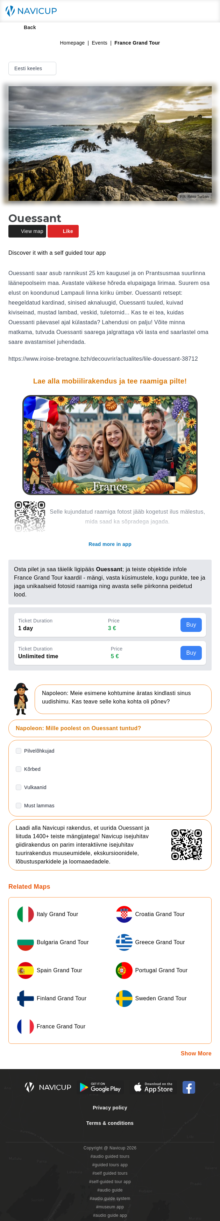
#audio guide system (110, 1198)
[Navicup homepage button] (34, 11)
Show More (196, 1053)
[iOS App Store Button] (153, 1087)
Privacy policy (110, 1107)
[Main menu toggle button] (207, 11)
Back (25, 27)
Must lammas (39, 805)
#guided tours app (110, 1164)
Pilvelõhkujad (39, 751)
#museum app (110, 1207)
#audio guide (110, 1190)
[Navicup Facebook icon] (189, 1087)
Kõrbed (32, 769)
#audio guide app (110, 1215)
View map (27, 231)
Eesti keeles (33, 68)
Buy (191, 625)
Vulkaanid (35, 787)
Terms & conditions (110, 1123)
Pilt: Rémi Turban (194, 197)
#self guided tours (110, 1173)
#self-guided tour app (110, 1181)
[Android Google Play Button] (100, 1087)
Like (63, 231)
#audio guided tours (110, 1156)
